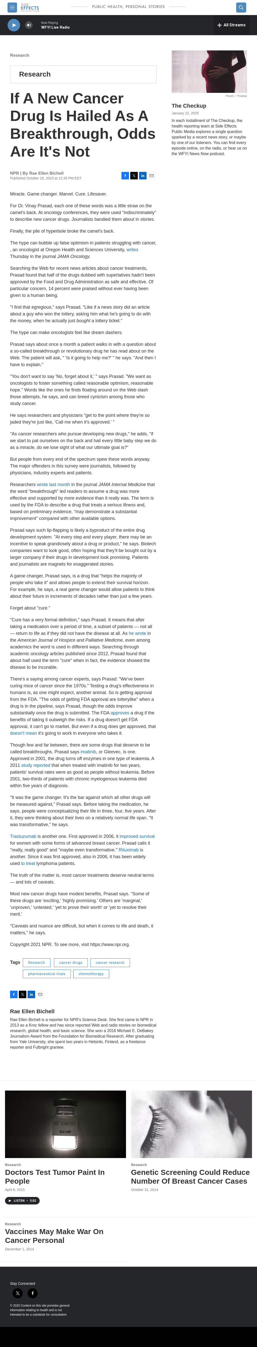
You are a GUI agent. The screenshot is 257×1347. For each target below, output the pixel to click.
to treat (28, 863)
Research (19, 55)
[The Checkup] (209, 71)
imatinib (88, 751)
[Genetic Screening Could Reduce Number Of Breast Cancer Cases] (191, 1124)
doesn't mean (23, 733)
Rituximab (128, 849)
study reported (35, 765)
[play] (14, 25)
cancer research (110, 963)
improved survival (137, 836)
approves (120, 712)
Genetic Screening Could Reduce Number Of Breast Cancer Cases (190, 1176)
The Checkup (189, 106)
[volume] (29, 25)
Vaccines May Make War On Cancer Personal (54, 1235)
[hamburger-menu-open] (12, 8)
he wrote (137, 633)
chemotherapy (91, 974)
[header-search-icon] (241, 8)
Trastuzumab (23, 836)
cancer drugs (71, 963)
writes (132, 249)
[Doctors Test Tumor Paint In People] (65, 1124)
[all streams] (231, 25)
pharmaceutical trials (47, 974)
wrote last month (53, 484)
